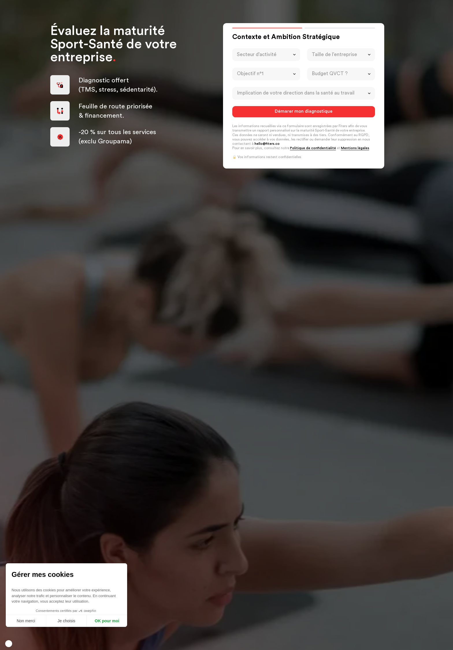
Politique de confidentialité (313, 148)
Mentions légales (355, 148)
